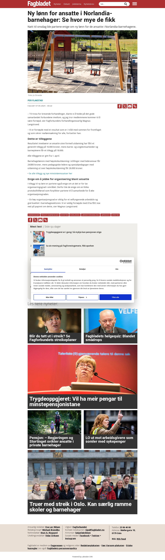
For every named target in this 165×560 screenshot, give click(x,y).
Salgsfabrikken (83, 532)
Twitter (95, 535)
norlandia (75, 215)
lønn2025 (105, 215)
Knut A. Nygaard (49, 532)
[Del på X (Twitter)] (124, 106)
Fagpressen (56, 545)
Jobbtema (76, 4)
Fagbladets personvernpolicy (62, 548)
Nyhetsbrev (89, 4)
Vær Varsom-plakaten (112, 545)
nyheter (64, 215)
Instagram (70, 538)
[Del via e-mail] (130, 106)
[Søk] (126, 4)
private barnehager (50, 215)
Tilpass (82, 297)
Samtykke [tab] (48, 269)
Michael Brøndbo (51, 529)
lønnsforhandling (90, 215)
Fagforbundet (80, 527)
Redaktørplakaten (90, 545)
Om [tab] (116, 269)
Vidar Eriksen (52, 535)
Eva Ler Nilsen (52, 527)
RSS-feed (121, 539)
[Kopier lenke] (135, 106)
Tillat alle (115, 297)
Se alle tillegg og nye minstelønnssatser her (50, 173)
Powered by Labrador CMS (82, 557)
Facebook (85, 535)
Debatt (67, 4)
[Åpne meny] (135, 4)
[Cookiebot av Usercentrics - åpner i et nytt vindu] (121, 261)
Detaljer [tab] (82, 269)
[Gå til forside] (39, 4)
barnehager (34, 215)
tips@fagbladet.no (94, 529)
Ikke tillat (49, 297)
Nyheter (57, 4)
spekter (115, 215)
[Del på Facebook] (119, 106)
